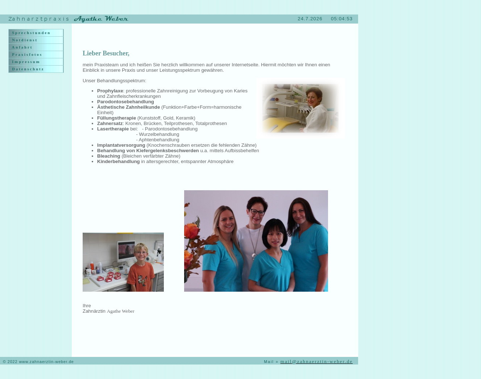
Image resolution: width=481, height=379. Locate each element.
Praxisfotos (26, 55)
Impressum (25, 62)
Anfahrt (21, 47)
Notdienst (24, 40)
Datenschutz (27, 69)
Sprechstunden (30, 33)
